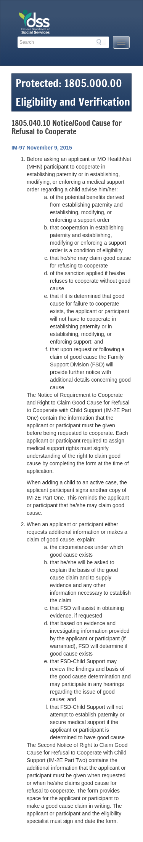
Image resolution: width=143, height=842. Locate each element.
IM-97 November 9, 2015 (41, 148)
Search (101, 42)
